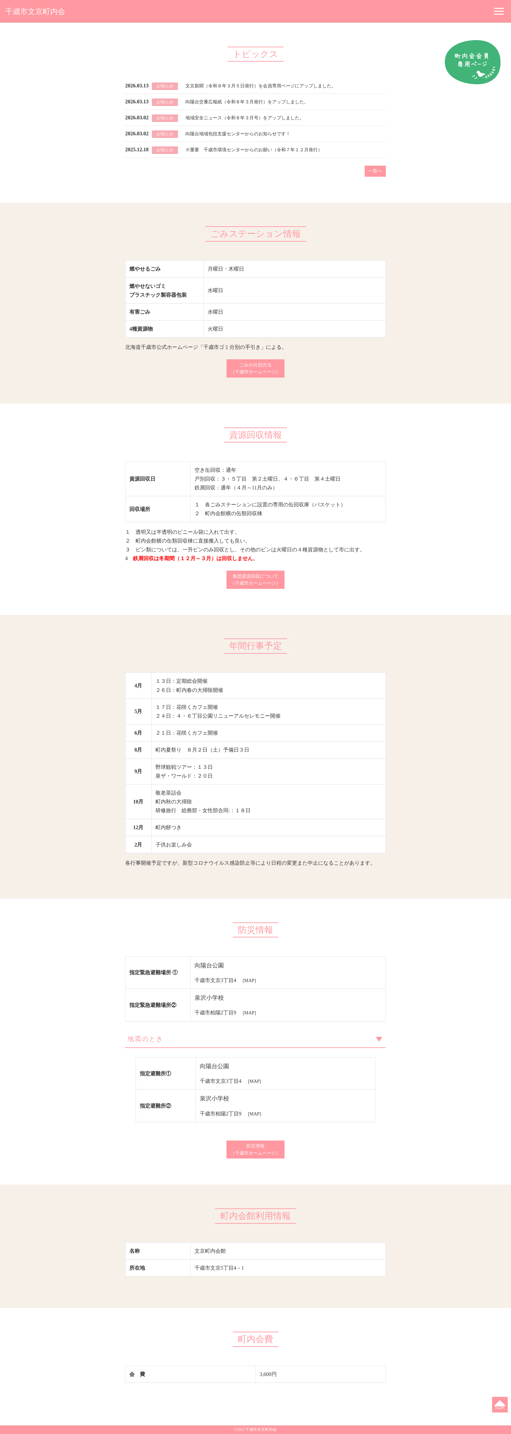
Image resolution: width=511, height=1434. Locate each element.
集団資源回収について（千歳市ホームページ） (255, 584)
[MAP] (250, 986)
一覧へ (374, 171)
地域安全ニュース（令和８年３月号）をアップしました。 (253, 117)
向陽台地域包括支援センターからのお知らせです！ (245, 133)
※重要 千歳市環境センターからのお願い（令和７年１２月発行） (263, 149)
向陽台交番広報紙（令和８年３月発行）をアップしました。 (255, 101)
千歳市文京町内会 (40, 11)
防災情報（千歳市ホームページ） (255, 1159)
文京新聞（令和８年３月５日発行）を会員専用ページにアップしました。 (271, 85)
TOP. (498, 1406)
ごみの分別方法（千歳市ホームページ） (255, 370)
